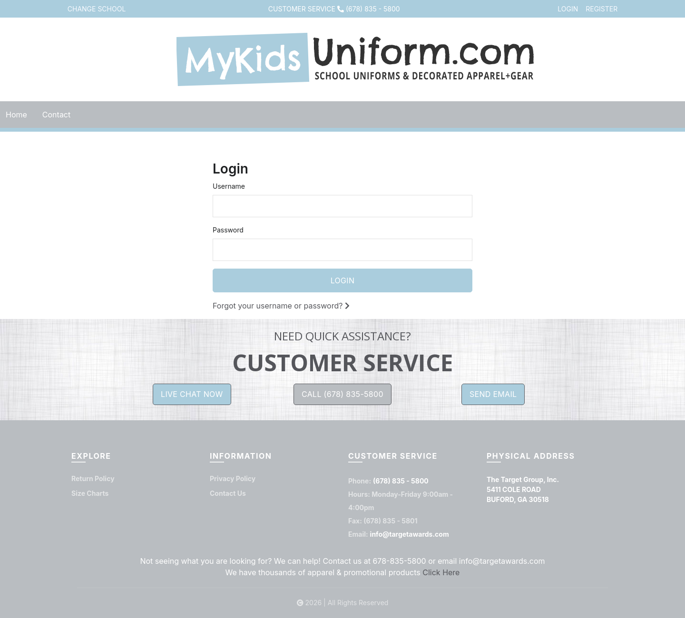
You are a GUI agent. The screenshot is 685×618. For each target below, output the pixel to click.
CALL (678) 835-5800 (342, 394)
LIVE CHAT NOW (192, 394)
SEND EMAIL (493, 394)
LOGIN (568, 9)
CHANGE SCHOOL (97, 9)
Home (16, 114)
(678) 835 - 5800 (373, 9)
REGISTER (601, 9)
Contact (56, 114)
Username (229, 186)
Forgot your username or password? (281, 305)
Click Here (441, 572)
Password (228, 230)
